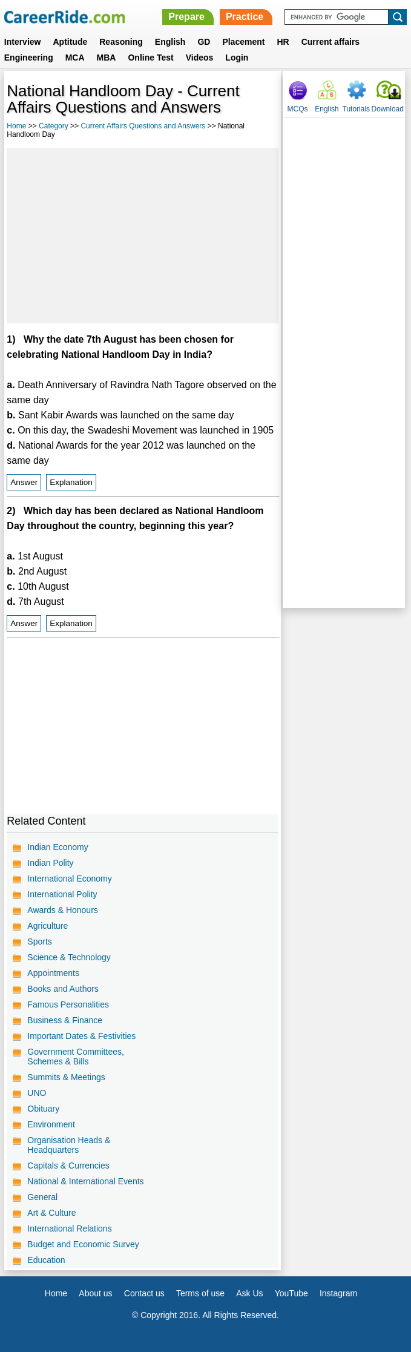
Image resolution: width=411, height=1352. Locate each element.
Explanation (71, 482)
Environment (51, 1124)
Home (16, 126)
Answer (24, 482)
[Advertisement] (142, 235)
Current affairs (330, 42)
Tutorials (356, 109)
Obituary (43, 1108)
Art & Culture (51, 1213)
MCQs (298, 109)
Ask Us (249, 1293)
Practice (244, 17)
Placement (243, 42)
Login (236, 57)
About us (95, 1293)
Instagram (338, 1293)
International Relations (69, 1228)
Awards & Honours (62, 910)
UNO (36, 1093)
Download (388, 109)
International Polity (62, 894)
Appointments (53, 973)
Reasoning (121, 42)
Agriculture (47, 926)
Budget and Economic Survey (83, 1244)
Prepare (186, 17)
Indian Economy (57, 847)
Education (46, 1260)
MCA (75, 57)
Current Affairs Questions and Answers (143, 126)
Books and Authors (63, 989)
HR (283, 42)
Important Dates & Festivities (81, 1036)
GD (203, 42)
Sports (39, 941)
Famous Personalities (68, 1004)
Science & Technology (69, 957)
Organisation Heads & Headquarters (68, 1145)
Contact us (144, 1293)
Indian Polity (50, 863)
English (170, 42)
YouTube (291, 1293)
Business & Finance (64, 1020)
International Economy (69, 878)
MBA (106, 57)
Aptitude (70, 42)
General (42, 1197)
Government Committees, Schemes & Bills (75, 1056)
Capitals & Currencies (68, 1165)
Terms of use (200, 1293)
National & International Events (85, 1181)
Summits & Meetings (66, 1077)
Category (53, 126)
